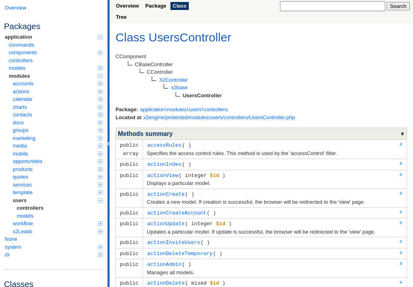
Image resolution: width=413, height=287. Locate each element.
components (56, 52)
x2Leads (58, 231)
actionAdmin (164, 260)
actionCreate (166, 192)
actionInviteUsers (173, 239)
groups (58, 130)
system (54, 247)
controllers (21, 60)
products (58, 169)
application (54, 37)
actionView (162, 173)
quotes (58, 177)
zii (54, 255)
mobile (58, 154)
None (11, 239)
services (58, 185)
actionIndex (164, 163)
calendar (58, 99)
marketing (58, 138)
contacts (58, 115)
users (58, 200)
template (58, 192)
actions (58, 91)
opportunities (58, 161)
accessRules (164, 144)
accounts (58, 83)
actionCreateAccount (176, 210)
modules (56, 76)
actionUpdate (166, 220)
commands (21, 45)
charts (58, 107)
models (56, 68)
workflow (58, 223)
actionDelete (166, 278)
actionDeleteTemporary (180, 250)
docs (58, 123)
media (58, 146)
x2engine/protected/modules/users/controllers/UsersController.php (219, 117)
